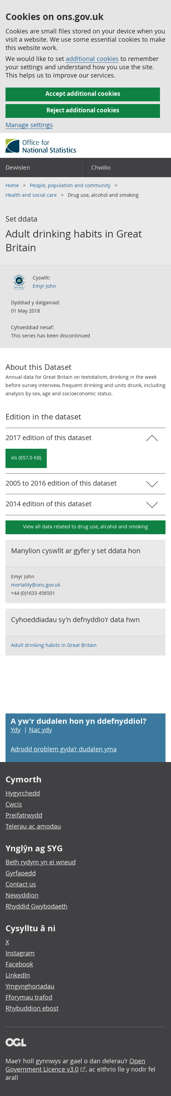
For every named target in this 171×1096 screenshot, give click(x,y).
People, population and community (71, 185)
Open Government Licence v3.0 (75, 1065)
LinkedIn (18, 975)
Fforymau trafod (29, 997)
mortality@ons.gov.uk (35, 584)
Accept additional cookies (82, 94)
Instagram (20, 953)
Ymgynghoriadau (30, 986)
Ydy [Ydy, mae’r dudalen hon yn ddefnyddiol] (16, 729)
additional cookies (92, 58)
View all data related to (85, 526)
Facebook (19, 964)
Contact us (21, 884)
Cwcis (14, 804)
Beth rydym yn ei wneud (41, 862)
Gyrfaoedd (21, 873)
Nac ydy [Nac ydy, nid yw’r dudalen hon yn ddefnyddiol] (40, 729)
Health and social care (32, 195)
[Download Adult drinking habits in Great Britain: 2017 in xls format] (26, 458)
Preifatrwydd (24, 815)
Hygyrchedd (23, 793)
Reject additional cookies (82, 110)
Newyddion (22, 895)
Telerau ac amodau (33, 826)
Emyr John (44, 286)
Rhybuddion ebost (32, 1008)
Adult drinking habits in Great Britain (54, 645)
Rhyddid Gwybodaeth (36, 906)
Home (13, 185)
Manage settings (29, 125)
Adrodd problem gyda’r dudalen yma (64, 749)
